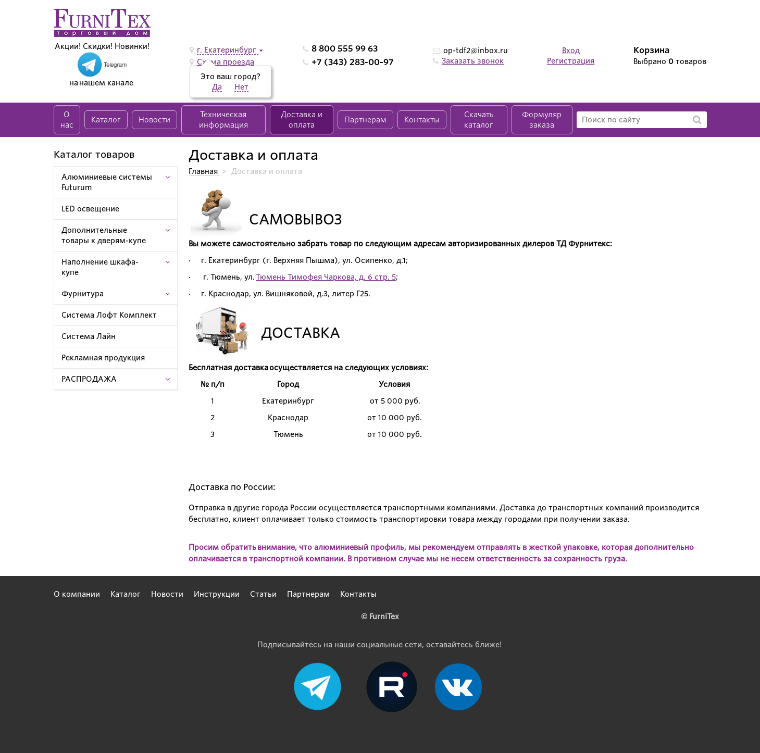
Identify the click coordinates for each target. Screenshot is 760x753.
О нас (66, 119)
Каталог (106, 120)
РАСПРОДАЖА (89, 379)
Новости (154, 120)
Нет (241, 87)
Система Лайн (88, 336)
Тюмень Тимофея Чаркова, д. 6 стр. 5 (326, 277)
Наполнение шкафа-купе (100, 267)
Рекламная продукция (103, 358)
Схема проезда (225, 62)
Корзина (651, 50)
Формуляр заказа (542, 119)
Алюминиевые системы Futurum (106, 182)
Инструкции (217, 594)
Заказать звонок (473, 61)
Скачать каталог (479, 119)
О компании (77, 594)
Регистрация (570, 61)
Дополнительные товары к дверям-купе (103, 235)
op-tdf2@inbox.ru (475, 50)
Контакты (422, 120)
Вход (571, 50)
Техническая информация (223, 119)
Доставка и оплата (301, 119)
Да (217, 87)
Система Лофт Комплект (109, 315)
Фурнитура (82, 294)
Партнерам (365, 120)
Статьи (263, 594)
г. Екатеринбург (227, 50)
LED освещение (90, 209)
